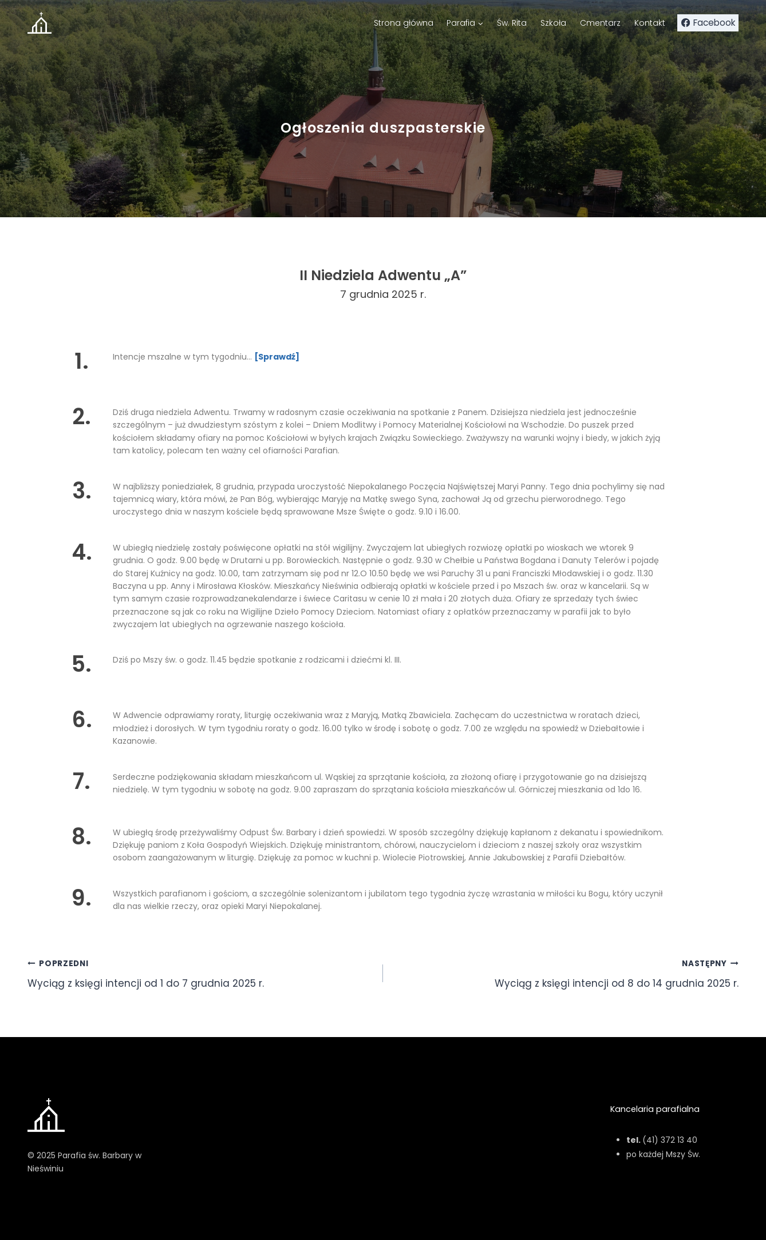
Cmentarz (600, 23)
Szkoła (553, 23)
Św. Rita (512, 23)
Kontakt (649, 23)
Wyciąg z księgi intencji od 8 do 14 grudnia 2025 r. (566, 972)
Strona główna (403, 23)
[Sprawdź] (276, 356)
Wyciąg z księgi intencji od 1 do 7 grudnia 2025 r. (200, 972)
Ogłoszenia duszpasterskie (383, 127)
